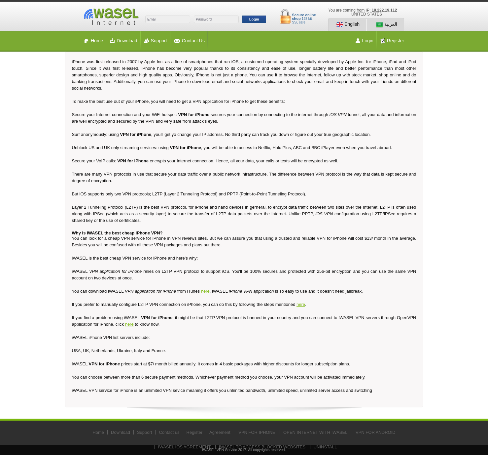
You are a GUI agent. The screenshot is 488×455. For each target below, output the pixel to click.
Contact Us (189, 41)
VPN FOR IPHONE (256, 432)
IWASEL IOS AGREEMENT (184, 446)
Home (93, 41)
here (205, 291)
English (348, 24)
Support (155, 41)
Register (392, 41)
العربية (386, 24)
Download (123, 41)
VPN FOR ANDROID (376, 432)
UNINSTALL (325, 446)
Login (254, 19)
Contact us (169, 432)
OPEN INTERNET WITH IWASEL (315, 432)
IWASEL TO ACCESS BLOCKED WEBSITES (262, 446)
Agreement (219, 432)
